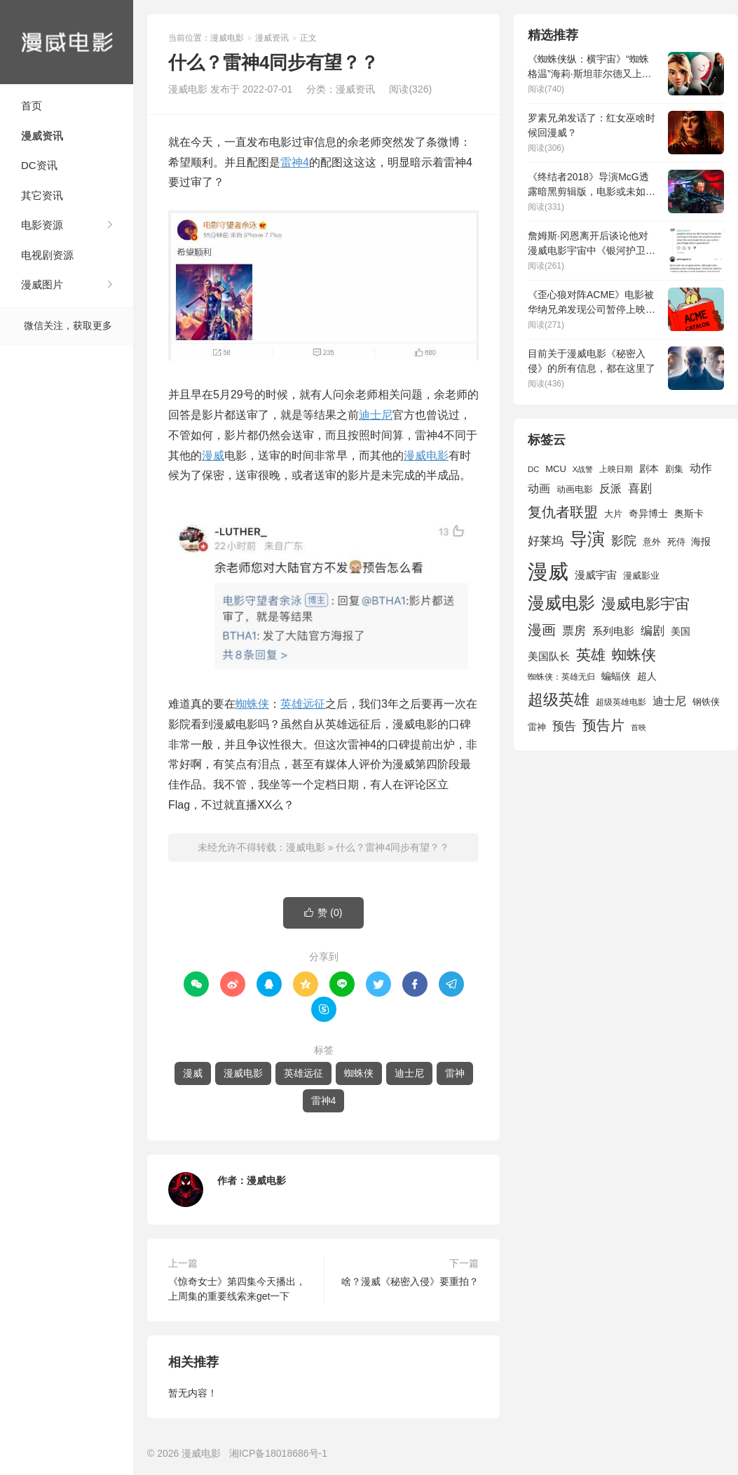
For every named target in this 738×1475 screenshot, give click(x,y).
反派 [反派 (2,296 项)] (610, 488)
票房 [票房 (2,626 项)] (574, 631)
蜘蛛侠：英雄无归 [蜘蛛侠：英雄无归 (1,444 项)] (561, 677)
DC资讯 (39, 165)
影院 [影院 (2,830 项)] (623, 541)
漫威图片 (42, 284)
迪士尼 (375, 415)
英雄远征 (302, 704)
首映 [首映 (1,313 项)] (638, 727)
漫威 (213, 456)
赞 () (323, 912)
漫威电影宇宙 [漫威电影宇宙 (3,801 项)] (645, 603)
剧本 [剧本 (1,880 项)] (649, 468)
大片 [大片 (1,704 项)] (613, 513)
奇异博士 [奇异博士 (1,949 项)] (648, 513)
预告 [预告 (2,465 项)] (564, 726)
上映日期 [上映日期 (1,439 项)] (616, 469)
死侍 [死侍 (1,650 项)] (676, 542)
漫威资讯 (42, 136)
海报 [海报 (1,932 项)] (701, 541)
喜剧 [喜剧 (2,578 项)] (640, 488)
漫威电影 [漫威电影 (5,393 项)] (561, 602)
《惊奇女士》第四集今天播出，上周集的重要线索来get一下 (237, 1289)
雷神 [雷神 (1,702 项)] (537, 727)
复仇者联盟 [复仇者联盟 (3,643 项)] (563, 512)
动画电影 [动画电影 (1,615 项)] (574, 489)
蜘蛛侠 (252, 704)
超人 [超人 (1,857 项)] (647, 676)
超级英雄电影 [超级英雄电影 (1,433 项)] (621, 702)
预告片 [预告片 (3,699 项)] (603, 725)
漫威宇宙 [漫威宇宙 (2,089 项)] (596, 575)
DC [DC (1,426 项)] (533, 469)
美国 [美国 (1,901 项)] (680, 631)
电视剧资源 (47, 255)
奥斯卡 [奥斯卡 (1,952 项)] (689, 513)
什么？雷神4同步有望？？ (392, 847)
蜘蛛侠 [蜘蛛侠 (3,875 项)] (634, 655)
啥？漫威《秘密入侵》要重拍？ (410, 1281)
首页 (31, 106)
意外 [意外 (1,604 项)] (652, 542)
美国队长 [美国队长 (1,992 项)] (549, 656)
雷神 (455, 1073)
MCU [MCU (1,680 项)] (555, 469)
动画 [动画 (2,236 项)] (539, 488)
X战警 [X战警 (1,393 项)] (583, 469)
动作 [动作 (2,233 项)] (701, 468)
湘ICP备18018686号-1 (278, 1453)
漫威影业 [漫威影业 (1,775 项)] (641, 575)
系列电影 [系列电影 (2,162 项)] (613, 631)
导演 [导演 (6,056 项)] (587, 538)
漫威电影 (66, 42)
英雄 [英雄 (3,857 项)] (591, 655)
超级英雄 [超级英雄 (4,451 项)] (558, 699)
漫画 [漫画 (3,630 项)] (542, 630)
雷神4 (294, 162)
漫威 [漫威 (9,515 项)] (548, 571)
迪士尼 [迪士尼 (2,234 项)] (669, 701)
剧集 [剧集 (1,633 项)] (674, 469)
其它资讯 (42, 195)
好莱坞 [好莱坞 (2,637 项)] (545, 541)
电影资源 (42, 225)
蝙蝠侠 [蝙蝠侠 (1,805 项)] (616, 676)
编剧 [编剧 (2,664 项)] (652, 631)
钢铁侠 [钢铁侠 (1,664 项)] (706, 701)
